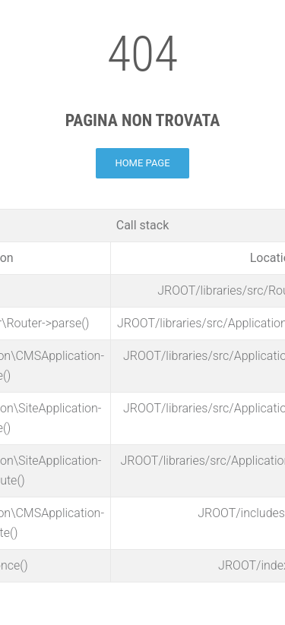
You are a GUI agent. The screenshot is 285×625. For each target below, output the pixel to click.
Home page (142, 163)
